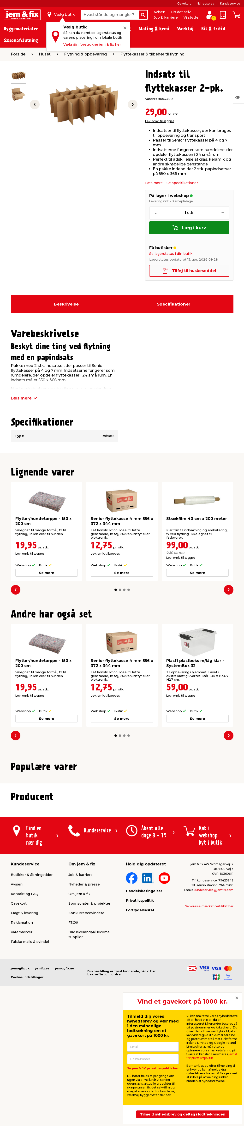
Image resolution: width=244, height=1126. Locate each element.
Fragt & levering (24, 1034)
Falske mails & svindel (30, 1062)
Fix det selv (181, 12)
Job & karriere (166, 17)
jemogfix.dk (20, 1089)
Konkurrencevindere (86, 1034)
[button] (115, 590)
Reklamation (22, 1043)
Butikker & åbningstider (32, 995)
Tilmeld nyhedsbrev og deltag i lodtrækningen (182, 1114)
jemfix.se (42, 1089)
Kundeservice (230, 3)
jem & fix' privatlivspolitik (211, 1056)
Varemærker (21, 1053)
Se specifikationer (182, 183)
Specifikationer (173, 304)
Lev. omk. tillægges (159, 121)
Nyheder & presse (84, 1005)
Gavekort (184, 3)
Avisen (159, 12)
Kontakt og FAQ (24, 1014)
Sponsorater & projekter (89, 1024)
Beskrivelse (66, 304)
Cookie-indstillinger (27, 1097)
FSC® (73, 1043)
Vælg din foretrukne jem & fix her (92, 44)
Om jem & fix (79, 1014)
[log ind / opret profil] (209, 15)
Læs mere (154, 183)
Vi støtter (192, 17)
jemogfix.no (64, 1089)
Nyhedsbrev (205, 3)
